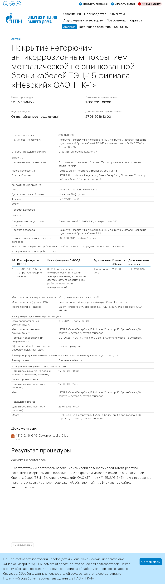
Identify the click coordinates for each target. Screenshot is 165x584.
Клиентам (117, 14)
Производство (95, 14)
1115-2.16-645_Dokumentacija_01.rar (43, 435)
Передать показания (95, 3)
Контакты (121, 27)
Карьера (136, 20)
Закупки (69, 27)
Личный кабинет (151, 3)
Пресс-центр (116, 20)
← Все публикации (22, 544)
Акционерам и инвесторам (83, 20)
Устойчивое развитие (94, 27)
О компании (72, 14)
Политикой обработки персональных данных (37, 578)
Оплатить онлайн (125, 3)
